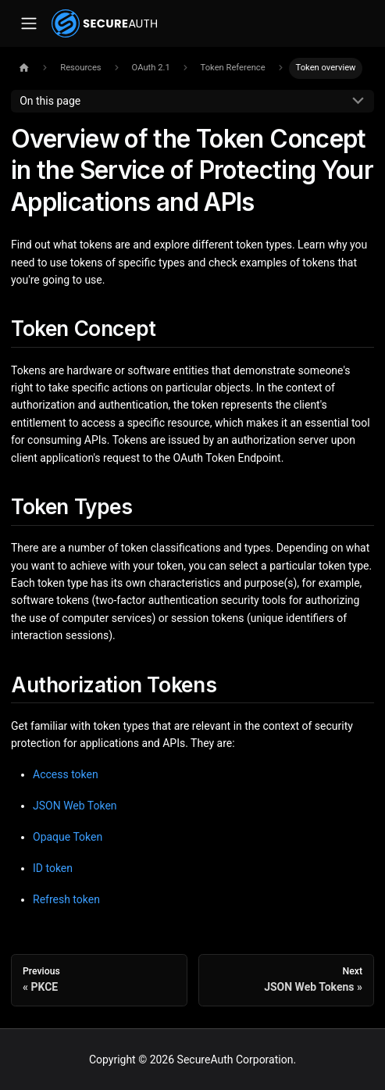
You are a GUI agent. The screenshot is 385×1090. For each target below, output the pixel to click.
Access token (65, 774)
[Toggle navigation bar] (28, 23)
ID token (53, 868)
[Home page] (24, 68)
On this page (50, 101)
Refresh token (66, 899)
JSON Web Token (75, 805)
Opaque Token (67, 837)
